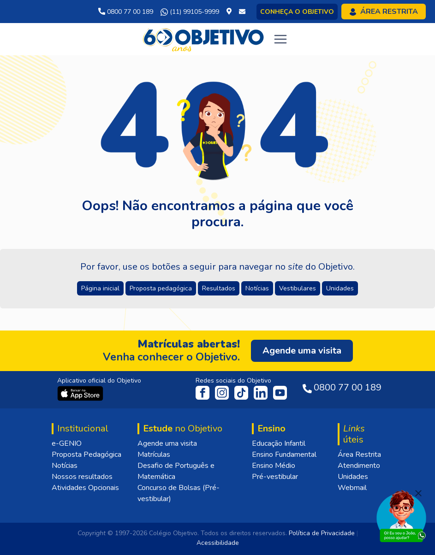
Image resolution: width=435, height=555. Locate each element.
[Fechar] (418, 493)
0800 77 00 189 (125, 11)
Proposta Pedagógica (86, 454)
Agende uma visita (167, 443)
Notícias (64, 466)
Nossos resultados (82, 477)
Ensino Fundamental (284, 454)
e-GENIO (67, 443)
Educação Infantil (278, 443)
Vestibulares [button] (297, 288)
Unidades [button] (340, 288)
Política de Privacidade (322, 533)
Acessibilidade (218, 542)
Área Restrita (359, 454)
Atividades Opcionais (85, 488)
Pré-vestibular (275, 477)
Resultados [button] (218, 288)
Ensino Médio (273, 466)
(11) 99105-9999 (190, 12)
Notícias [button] (257, 288)
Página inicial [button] (100, 288)
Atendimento (359, 466)
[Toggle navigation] (280, 39)
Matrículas (153, 454)
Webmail (352, 488)
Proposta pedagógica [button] (161, 288)
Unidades (353, 477)
